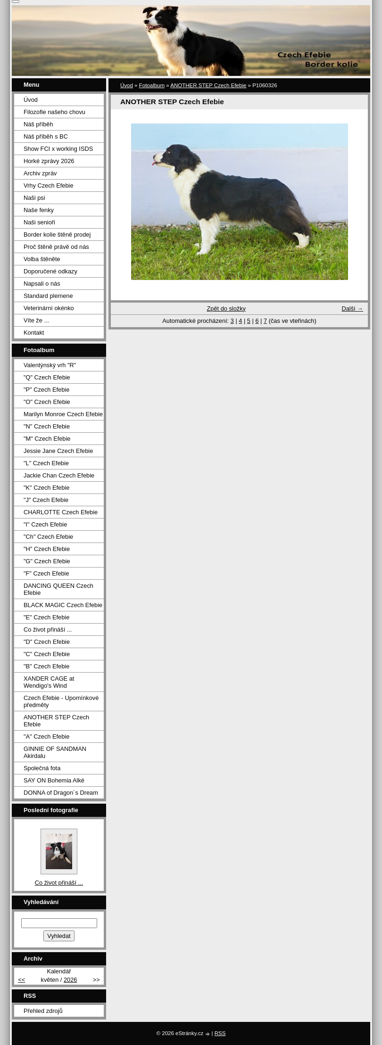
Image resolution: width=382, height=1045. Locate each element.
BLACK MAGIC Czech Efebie (63, 605)
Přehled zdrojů (43, 1010)
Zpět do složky (226, 308)
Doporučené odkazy (50, 271)
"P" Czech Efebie (46, 389)
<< (21, 979)
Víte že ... (36, 320)
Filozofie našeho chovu (54, 111)
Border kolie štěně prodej (57, 234)
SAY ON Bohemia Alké (54, 780)
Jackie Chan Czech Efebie (59, 475)
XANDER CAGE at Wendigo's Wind (49, 682)
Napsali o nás (42, 283)
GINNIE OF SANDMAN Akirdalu (55, 752)
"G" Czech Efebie (47, 561)
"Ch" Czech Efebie (48, 536)
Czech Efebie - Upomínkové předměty (61, 701)
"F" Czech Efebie (46, 573)
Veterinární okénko (49, 308)
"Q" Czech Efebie (47, 377)
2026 (70, 979)
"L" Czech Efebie (46, 463)
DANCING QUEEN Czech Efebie (58, 589)
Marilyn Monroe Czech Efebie (63, 414)
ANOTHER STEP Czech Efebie (208, 85)
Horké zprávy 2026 (49, 161)
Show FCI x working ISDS (58, 148)
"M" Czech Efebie (47, 438)
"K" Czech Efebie (46, 487)
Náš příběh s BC (46, 136)
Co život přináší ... (48, 629)
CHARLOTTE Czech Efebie (61, 512)
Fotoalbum (152, 85)
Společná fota (42, 768)
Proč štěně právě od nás (56, 246)
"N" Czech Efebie (47, 426)
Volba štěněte (42, 259)
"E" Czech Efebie (46, 617)
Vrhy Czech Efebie (49, 185)
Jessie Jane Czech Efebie (58, 450)
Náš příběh (38, 124)
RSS (220, 1033)
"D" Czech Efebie (47, 641)
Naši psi (34, 197)
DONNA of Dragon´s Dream (61, 792)
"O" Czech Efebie (47, 401)
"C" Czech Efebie (47, 654)
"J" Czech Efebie (46, 499)
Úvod (126, 85)
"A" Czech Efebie (46, 736)
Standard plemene (48, 295)
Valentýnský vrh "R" (50, 365)
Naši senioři (39, 222)
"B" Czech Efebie (46, 666)
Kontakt (34, 332)
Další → (352, 308)
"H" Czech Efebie (47, 548)
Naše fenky (39, 210)
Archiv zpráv (40, 173)
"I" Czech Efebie (45, 524)
